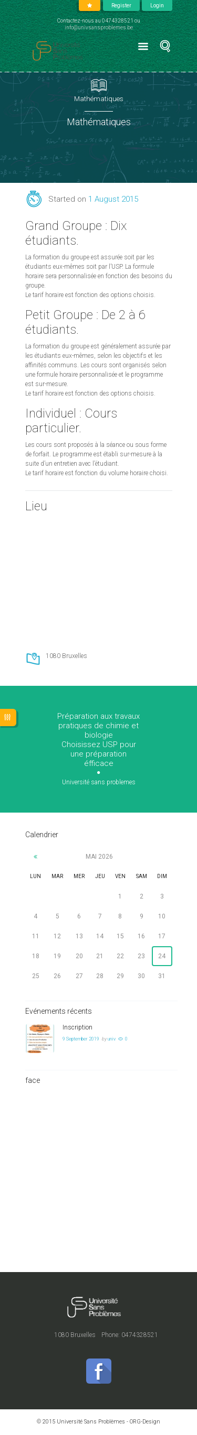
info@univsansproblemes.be (99, 27)
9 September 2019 (81, 1039)
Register (121, 5)
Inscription (77, 1027)
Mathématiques (98, 98)
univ (112, 1039)
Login (157, 5)
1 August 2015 (113, 199)
